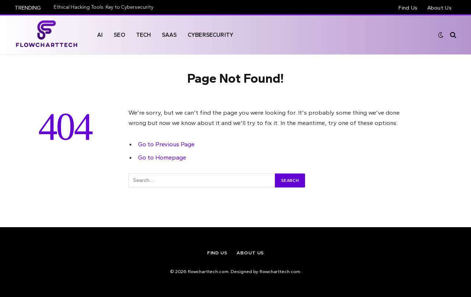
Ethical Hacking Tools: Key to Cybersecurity (103, 7)
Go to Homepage (162, 157)
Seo (119, 34)
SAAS (169, 34)
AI (100, 34)
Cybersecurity (210, 34)
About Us (439, 7)
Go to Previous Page (166, 144)
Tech (143, 34)
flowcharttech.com (279, 271)
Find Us (408, 7)
